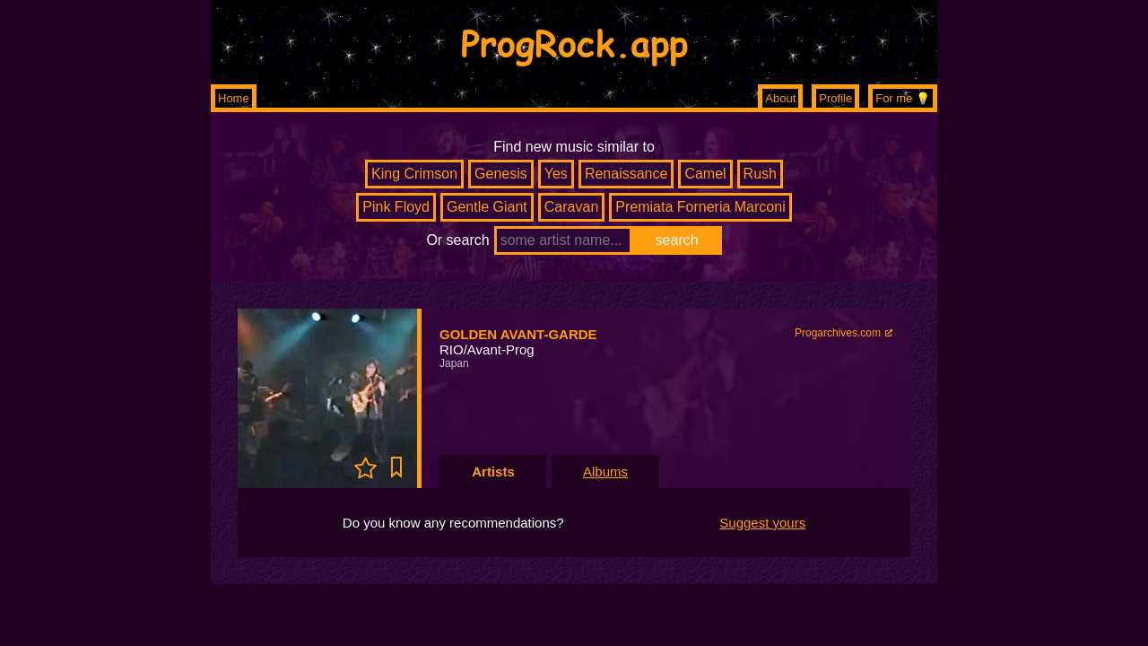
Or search (457, 240)
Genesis (500, 173)
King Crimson (414, 173)
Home (233, 98)
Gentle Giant (487, 206)
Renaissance (626, 173)
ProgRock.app (574, 42)
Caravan (571, 206)
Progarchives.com (838, 333)
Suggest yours (762, 522)
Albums (605, 471)
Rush (760, 173)
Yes (556, 173)
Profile (835, 98)
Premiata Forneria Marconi (700, 206)
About (780, 98)
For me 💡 (902, 98)
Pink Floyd (396, 206)
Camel (705, 173)
